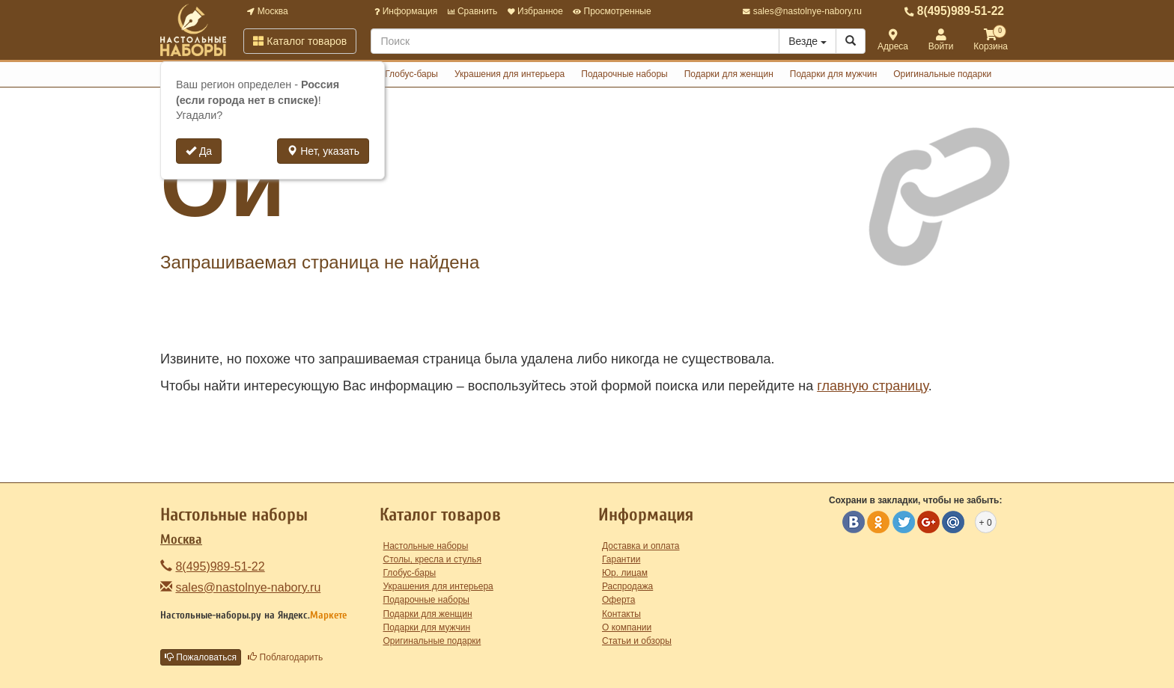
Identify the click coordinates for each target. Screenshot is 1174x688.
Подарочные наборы (624, 74)
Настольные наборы (426, 546)
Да (199, 151)
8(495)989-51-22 (954, 10)
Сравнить (473, 11)
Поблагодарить (285, 657)
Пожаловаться (201, 657)
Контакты (621, 614)
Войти (941, 40)
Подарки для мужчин (834, 74)
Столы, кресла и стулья (432, 559)
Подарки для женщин (728, 74)
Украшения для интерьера (509, 74)
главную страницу (872, 385)
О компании (626, 627)
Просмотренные (612, 11)
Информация (405, 11)
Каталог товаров (300, 41)
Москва (267, 11)
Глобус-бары (411, 74)
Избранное (535, 11)
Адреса (893, 40)
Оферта (618, 600)
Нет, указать (323, 151)
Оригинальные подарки (942, 74)
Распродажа (627, 586)
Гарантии (621, 559)
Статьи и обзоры (637, 641)
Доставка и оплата (641, 546)
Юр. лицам (625, 573)
